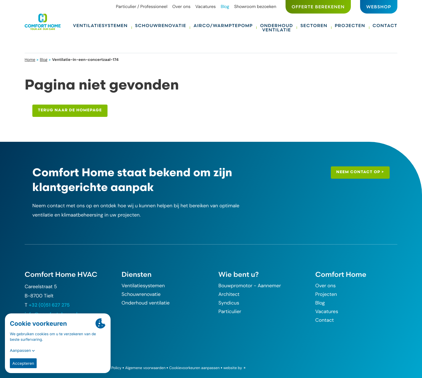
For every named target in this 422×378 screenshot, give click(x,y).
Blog (43, 59)
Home (30, 59)
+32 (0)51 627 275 (49, 305)
